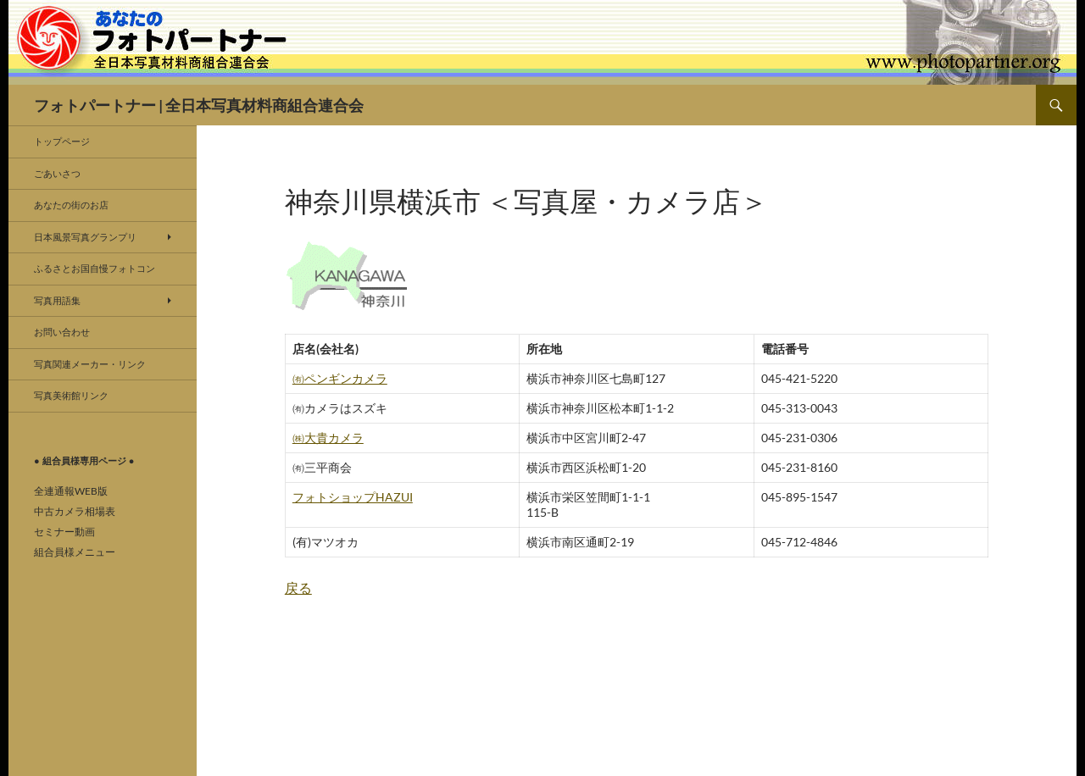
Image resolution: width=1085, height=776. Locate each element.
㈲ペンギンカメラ (339, 378)
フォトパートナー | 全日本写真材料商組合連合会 (199, 105)
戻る (298, 587)
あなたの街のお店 (71, 204)
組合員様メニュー (74, 552)
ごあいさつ (57, 173)
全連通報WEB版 (71, 491)
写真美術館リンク (71, 395)
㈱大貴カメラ (328, 437)
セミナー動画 (64, 531)
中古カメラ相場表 (74, 511)
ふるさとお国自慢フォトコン (94, 268)
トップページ (62, 141)
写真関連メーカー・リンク (90, 363)
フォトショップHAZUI (352, 497)
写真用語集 (57, 300)
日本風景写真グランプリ (85, 236)
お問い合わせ (62, 331)
